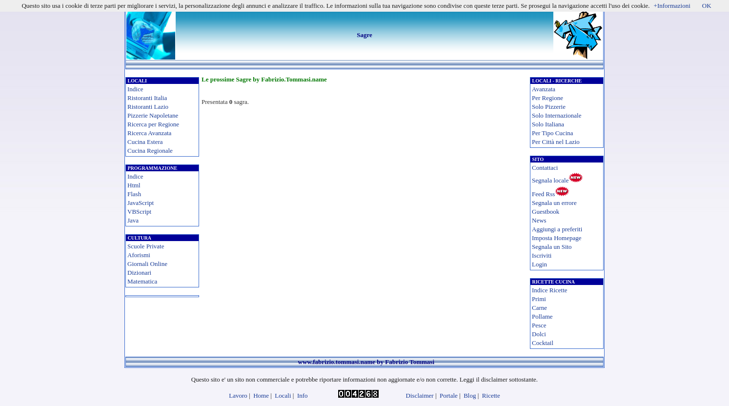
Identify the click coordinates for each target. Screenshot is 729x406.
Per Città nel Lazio (556, 141)
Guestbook (545, 211)
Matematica (142, 281)
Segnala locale (550, 180)
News (539, 220)
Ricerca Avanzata (149, 133)
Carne (539, 307)
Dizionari (139, 272)
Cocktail (542, 342)
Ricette (491, 395)
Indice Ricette (549, 290)
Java (133, 220)
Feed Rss (543, 194)
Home (261, 395)
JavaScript (140, 202)
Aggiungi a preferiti (557, 229)
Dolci (539, 334)
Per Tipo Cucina (552, 133)
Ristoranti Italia (147, 98)
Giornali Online (147, 263)
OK (706, 5)
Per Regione (547, 98)
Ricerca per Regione (153, 124)
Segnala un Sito (552, 246)
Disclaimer (420, 395)
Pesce (539, 325)
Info (302, 395)
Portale (449, 395)
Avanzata (543, 89)
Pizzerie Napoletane (152, 115)
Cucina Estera (145, 141)
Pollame (542, 316)
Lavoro (238, 395)
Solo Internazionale (556, 115)
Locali (283, 395)
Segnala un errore (554, 202)
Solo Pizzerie (549, 106)
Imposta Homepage (556, 238)
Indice (135, 89)
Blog (470, 395)
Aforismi (138, 255)
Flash (134, 194)
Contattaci (545, 167)
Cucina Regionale (150, 150)
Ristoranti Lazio (147, 106)
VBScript (139, 211)
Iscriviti (541, 255)
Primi (539, 299)
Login (539, 264)
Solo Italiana (548, 124)
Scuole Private (145, 246)
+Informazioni (672, 5)
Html (134, 185)
